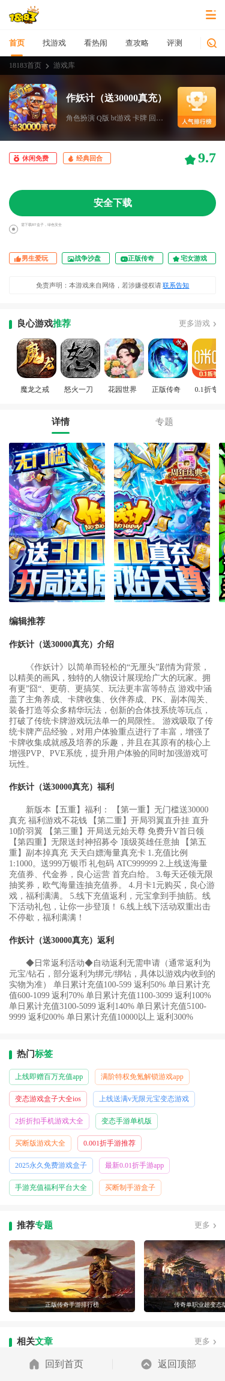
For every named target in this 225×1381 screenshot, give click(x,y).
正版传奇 (141, 258)
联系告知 (176, 285)
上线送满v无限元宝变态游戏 (144, 1099)
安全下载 (113, 203)
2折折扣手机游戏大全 (49, 1121)
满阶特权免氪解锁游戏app (142, 1076)
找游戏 (54, 42)
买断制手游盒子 (130, 1187)
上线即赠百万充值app (49, 1076)
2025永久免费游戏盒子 (51, 1165)
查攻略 (137, 42)
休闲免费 (35, 158)
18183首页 (25, 65)
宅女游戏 (194, 258)
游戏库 (64, 65)
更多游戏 (194, 323)
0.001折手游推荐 (109, 1143)
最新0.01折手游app (134, 1165)
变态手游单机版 (126, 1121)
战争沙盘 (87, 258)
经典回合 (89, 158)
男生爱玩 (35, 258)
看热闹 (95, 42)
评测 (174, 42)
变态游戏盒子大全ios (48, 1099)
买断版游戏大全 (40, 1143)
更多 (202, 1224)
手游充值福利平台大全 (51, 1187)
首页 (17, 42)
